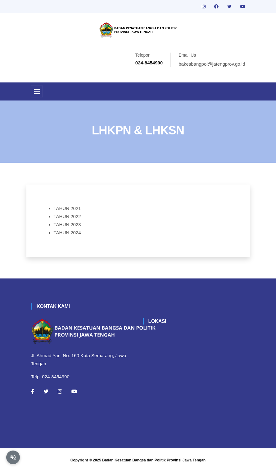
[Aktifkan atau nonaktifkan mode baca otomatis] (13, 457)
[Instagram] (60, 391)
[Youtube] (74, 391)
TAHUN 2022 (67, 216)
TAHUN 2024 (67, 232)
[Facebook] (32, 391)
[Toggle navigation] (37, 91)
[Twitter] (45, 391)
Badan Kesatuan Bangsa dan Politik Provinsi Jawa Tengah (154, 460)
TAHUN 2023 (67, 224)
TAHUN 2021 (67, 208)
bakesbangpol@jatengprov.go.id (212, 64)
